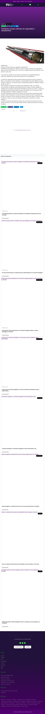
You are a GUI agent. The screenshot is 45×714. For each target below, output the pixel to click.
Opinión (2, 663)
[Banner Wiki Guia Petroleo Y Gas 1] (22, 134)
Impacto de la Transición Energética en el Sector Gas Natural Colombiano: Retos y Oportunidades (20, 386)
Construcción (8, 696)
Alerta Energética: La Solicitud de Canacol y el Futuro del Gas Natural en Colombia (20, 503)
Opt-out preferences (5, 674)
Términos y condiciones (5, 675)
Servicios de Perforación (21, 699)
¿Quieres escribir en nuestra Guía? (8, 679)
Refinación (3, 696)
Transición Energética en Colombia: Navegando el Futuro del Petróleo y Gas (19, 445)
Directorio (18, 1)
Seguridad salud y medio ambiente (8, 699)
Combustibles (3, 658)
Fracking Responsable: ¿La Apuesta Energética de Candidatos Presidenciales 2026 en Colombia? (21, 211)
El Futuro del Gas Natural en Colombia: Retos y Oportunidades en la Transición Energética (22, 269)
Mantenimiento (17, 698)
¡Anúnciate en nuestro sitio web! (7, 677)
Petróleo (3, 24)
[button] (38, 5)
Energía (2, 652)
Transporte (3, 701)
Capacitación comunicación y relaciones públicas (10, 703)
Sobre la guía (29, 1)
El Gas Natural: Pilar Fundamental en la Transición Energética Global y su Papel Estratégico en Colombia (20, 327)
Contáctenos (3, 689)
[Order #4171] (22, 118)
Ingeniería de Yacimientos (31, 696)
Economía (3, 661)
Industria (3, 660)
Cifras (26, 1)
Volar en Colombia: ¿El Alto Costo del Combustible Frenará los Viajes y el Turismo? (20, 561)
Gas (2, 656)
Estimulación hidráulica (32, 701)
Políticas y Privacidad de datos (7, 672)
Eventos (22, 1)
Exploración (14, 696)
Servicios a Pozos (24, 703)
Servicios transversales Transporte (33, 699)
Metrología (40, 698)
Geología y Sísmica (21, 696)
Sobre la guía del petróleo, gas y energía (9, 687)
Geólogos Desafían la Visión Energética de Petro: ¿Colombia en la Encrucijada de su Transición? (21, 619)
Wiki (2, 665)
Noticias (14, 1)
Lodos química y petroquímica (7, 698)
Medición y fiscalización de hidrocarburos (29, 698)
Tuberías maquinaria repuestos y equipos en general (16, 701)
